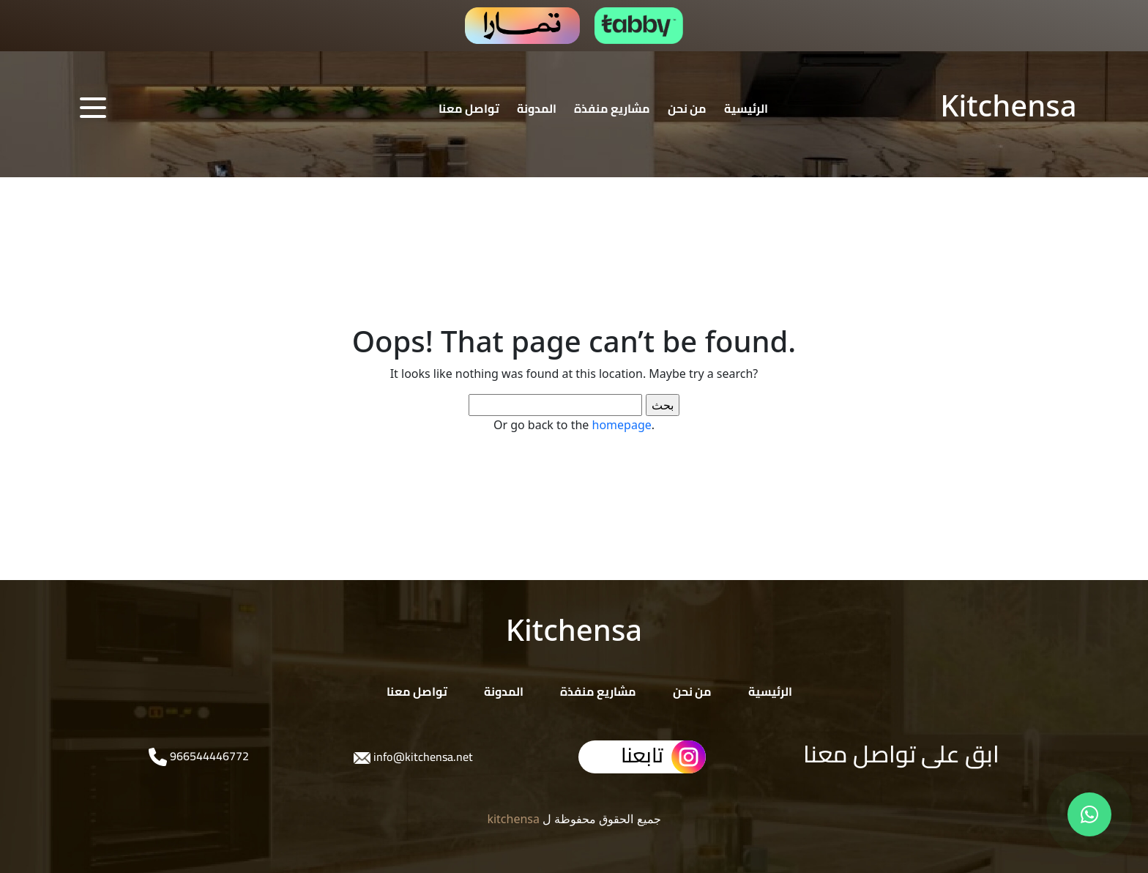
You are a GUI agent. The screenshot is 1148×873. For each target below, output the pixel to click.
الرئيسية (746, 108)
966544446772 (208, 756)
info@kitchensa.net (421, 757)
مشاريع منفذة (612, 108)
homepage (622, 425)
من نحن (687, 108)
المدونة (536, 108)
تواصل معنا (469, 108)
